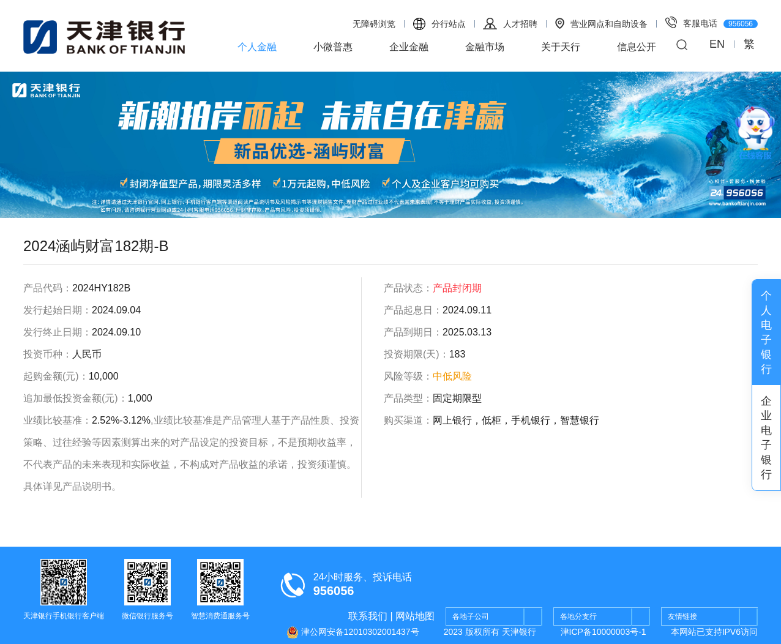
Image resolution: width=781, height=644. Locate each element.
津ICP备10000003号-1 (603, 632)
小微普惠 (333, 47)
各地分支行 (605, 617)
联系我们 (367, 616)
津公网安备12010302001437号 (352, 632)
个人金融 (257, 47)
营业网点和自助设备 (601, 23)
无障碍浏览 (374, 24)
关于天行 (560, 47)
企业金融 (408, 47)
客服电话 (711, 22)
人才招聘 (510, 23)
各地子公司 (497, 617)
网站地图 (415, 616)
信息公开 (636, 47)
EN (717, 44)
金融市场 (484, 47)
